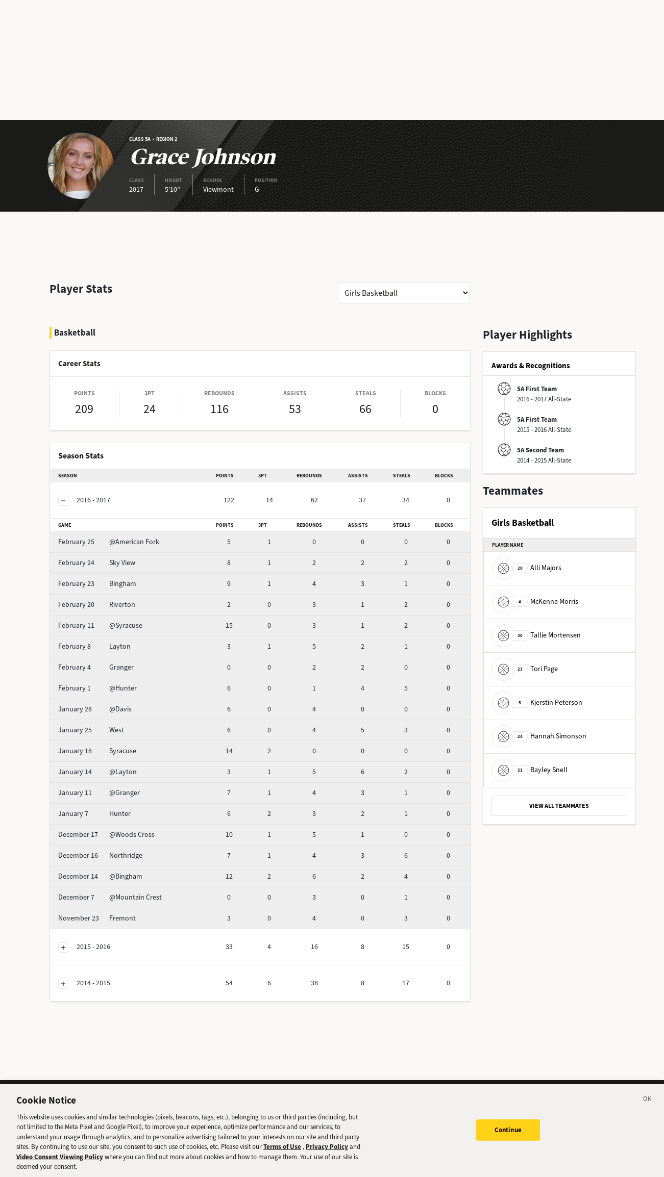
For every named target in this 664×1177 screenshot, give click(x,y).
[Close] (647, 1106)
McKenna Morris (535, 601)
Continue (508, 1135)
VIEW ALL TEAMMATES (559, 806)
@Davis (95, 709)
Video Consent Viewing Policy (59, 1163)
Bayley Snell (530, 770)
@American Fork (108, 542)
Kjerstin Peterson (537, 702)
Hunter (94, 813)
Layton (94, 646)
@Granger (99, 793)
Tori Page (525, 669)
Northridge (100, 855)
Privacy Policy (327, 1152)
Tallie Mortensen (536, 635)
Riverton (96, 604)
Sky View (96, 563)
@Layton (97, 772)
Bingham (97, 583)
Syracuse (97, 751)
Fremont (97, 918)
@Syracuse (100, 625)
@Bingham (100, 876)
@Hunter (97, 688)
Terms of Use (282, 1152)
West (91, 730)
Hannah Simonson (539, 736)
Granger (96, 667)
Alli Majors (526, 568)
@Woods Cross (106, 834)
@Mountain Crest (110, 897)
